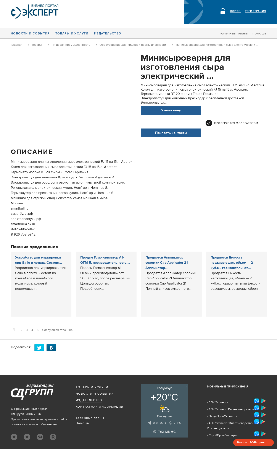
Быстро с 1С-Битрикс (251, 442)
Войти (235, 11)
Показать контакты (171, 133)
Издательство (107, 33)
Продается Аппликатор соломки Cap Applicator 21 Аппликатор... (166, 262)
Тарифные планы (233, 34)
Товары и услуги (72, 33)
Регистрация (255, 11)
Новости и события (30, 33)
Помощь (259, 34)
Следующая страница (57, 330)
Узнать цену (171, 110)
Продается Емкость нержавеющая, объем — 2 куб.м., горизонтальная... (232, 262)
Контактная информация (99, 407)
